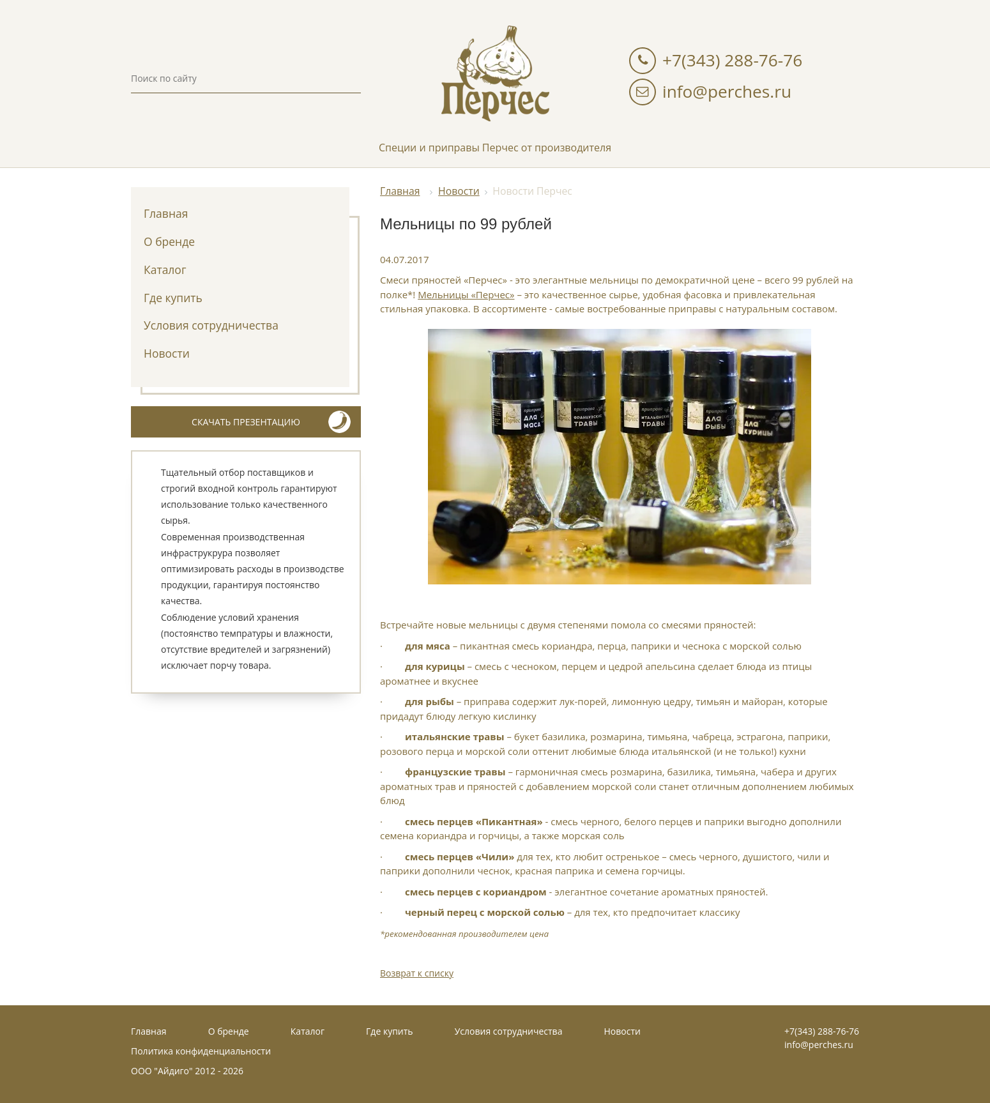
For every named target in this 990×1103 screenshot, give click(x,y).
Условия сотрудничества (211, 325)
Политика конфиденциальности (201, 1051)
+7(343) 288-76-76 (732, 60)
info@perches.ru (726, 91)
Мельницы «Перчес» (466, 294)
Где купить (173, 297)
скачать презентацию (271, 422)
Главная (166, 213)
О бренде (169, 241)
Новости (167, 353)
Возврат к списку (416, 973)
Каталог (165, 269)
